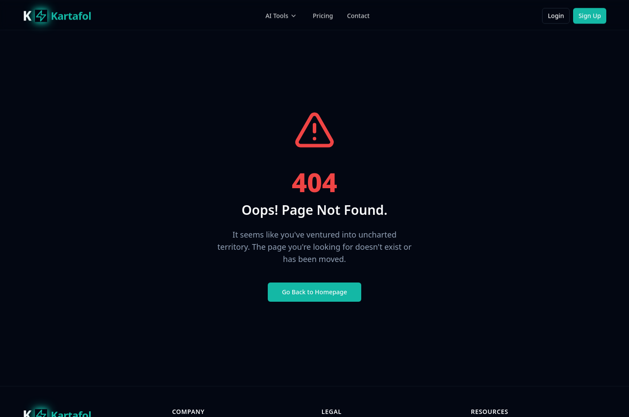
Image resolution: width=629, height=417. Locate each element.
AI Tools (281, 15)
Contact (358, 15)
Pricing (323, 15)
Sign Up (589, 15)
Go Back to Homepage (314, 292)
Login (556, 15)
